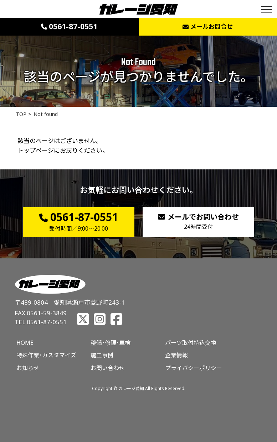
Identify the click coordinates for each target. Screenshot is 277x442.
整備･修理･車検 (110, 343)
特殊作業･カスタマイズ (46, 355)
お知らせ (27, 368)
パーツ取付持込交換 (190, 343)
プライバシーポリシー (193, 368)
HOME (25, 343)
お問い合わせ (108, 368)
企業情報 (176, 355)
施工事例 (102, 355)
